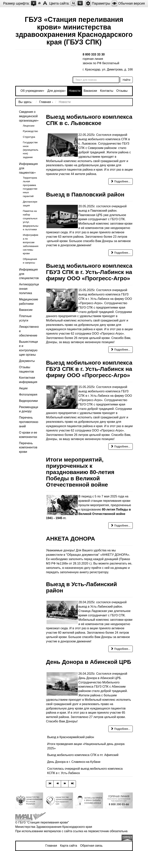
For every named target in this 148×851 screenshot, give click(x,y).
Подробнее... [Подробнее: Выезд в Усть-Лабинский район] (120, 648)
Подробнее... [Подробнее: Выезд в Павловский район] (120, 252)
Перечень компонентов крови (28, 448)
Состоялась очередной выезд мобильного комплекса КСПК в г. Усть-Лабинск (84, 771)
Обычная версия (128, 3)
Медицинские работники (28, 301)
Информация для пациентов (28, 168)
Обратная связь (91, 845)
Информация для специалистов (29, 274)
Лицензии (29, 125)
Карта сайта (68, 845)
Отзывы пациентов (26, 369)
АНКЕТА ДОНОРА (70, 538)
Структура (29, 136)
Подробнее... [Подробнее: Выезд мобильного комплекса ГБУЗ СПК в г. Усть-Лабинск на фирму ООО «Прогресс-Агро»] (120, 349)
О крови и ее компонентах (28, 435)
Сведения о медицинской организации (28, 116)
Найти (126, 79)
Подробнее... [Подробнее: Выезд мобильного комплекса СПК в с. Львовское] (120, 181)
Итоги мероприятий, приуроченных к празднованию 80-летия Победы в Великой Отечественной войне (80, 472)
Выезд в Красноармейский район (70, 737)
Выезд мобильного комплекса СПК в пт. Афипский (82, 755)
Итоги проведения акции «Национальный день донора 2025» (86, 746)
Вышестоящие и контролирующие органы (28, 348)
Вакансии (90, 90)
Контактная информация (28, 380)
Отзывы (122, 90)
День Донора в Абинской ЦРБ (88, 662)
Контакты (106, 90)
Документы (27, 361)
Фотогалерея (28, 394)
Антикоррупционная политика (29, 289)
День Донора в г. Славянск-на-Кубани (73, 761)
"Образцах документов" (82, 554)
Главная (51, 845)
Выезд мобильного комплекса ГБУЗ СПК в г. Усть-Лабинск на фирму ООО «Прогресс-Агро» (89, 272)
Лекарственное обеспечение (29, 331)
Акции (23, 388)
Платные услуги (25, 318)
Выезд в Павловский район (85, 194)
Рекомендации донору (28, 409)
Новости (74, 90)
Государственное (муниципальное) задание (30, 150)
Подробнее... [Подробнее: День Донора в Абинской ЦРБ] (120, 728)
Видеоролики (28, 400)
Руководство (30, 131)
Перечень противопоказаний (28, 422)
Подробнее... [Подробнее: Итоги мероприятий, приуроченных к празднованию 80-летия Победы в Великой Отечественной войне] (120, 525)
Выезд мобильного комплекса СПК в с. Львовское (89, 120)
